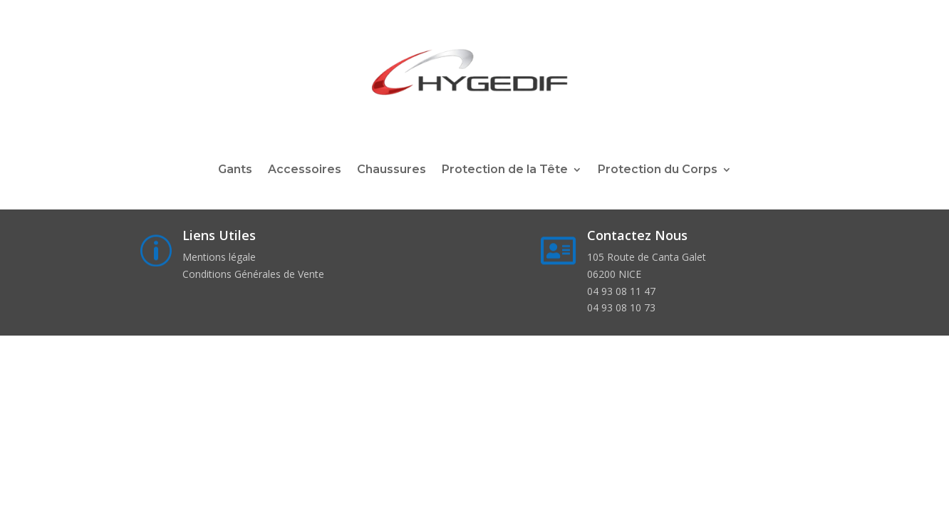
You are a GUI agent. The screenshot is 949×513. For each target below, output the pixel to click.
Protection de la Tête (505, 170)
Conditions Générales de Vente (253, 274)
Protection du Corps (657, 170)
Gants (235, 170)
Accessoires (304, 170)
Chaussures (391, 170)
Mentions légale (219, 257)
